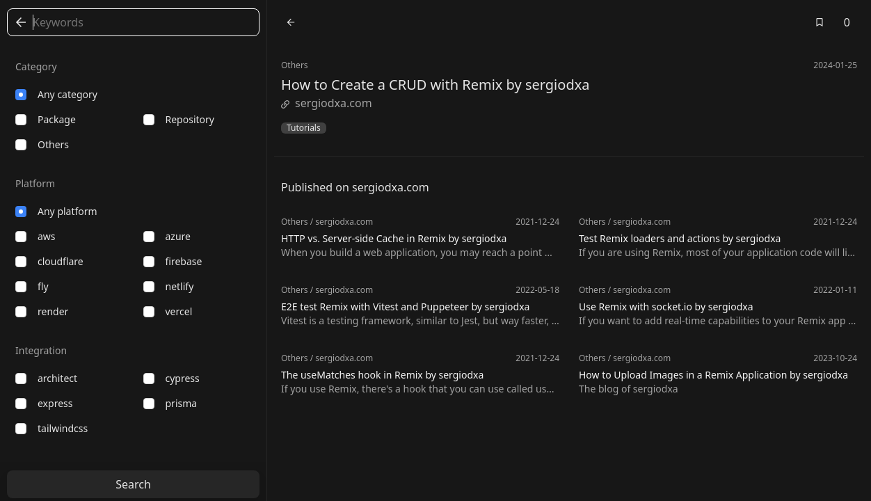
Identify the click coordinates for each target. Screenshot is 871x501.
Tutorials (304, 128)
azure (167, 236)
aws (35, 236)
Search (133, 484)
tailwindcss (51, 428)
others (42, 144)
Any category (56, 94)
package (45, 119)
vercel (168, 311)
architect (46, 378)
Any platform (56, 211)
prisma (170, 403)
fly (32, 286)
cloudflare (49, 261)
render (41, 311)
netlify (168, 286)
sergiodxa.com (326, 103)
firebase (172, 261)
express (43, 403)
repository (178, 119)
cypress (171, 378)
